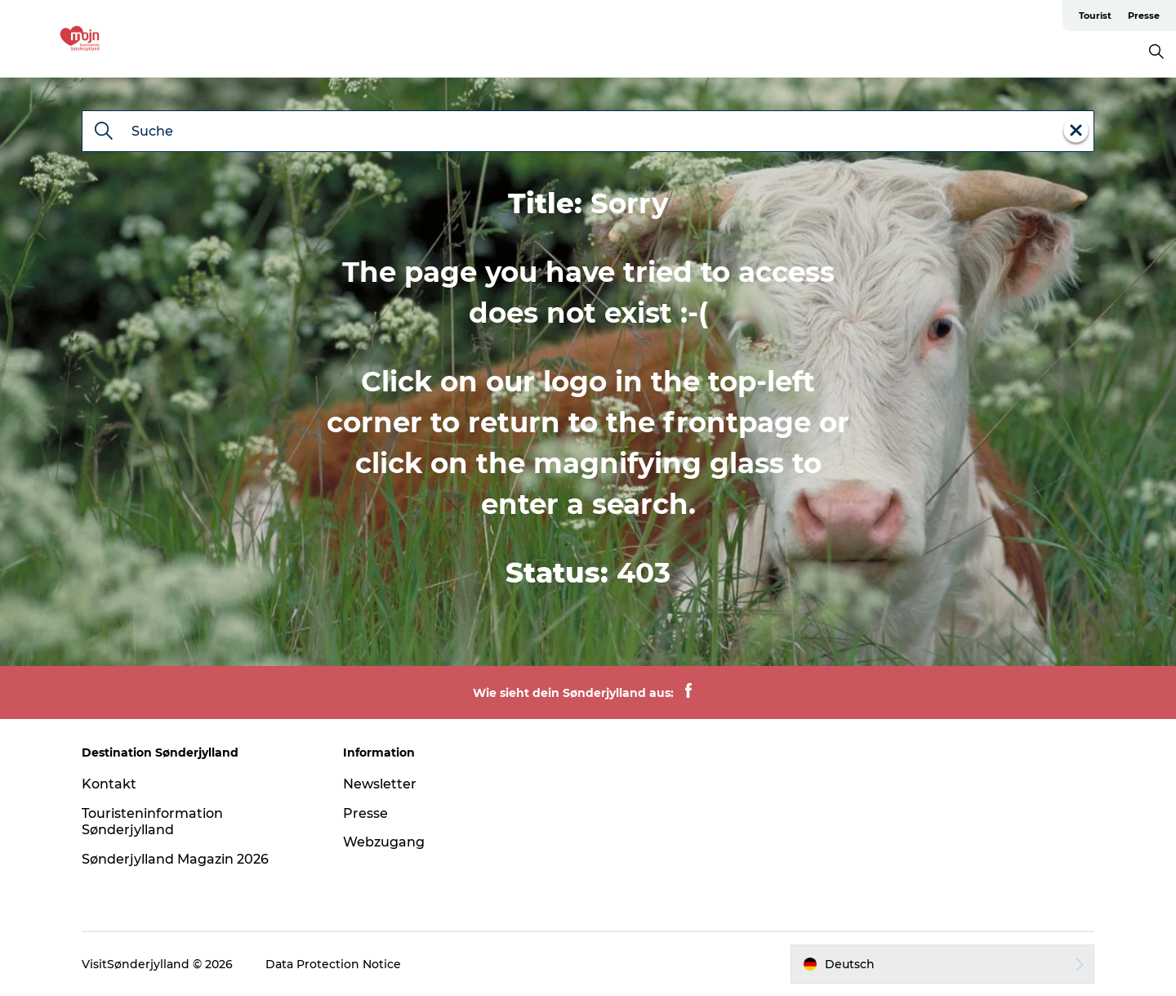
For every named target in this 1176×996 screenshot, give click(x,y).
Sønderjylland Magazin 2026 (175, 859)
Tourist (1095, 15)
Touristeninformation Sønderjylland (152, 822)
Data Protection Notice (333, 964)
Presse (1144, 15)
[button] (942, 964)
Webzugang (384, 842)
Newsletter (379, 784)
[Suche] (104, 132)
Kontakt (109, 784)
